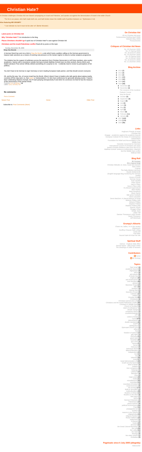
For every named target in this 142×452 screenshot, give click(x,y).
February (123, 114)
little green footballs (133, 195)
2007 (120, 118)
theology (135, 434)
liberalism (134, 373)
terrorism (134, 425)
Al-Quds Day (133, 276)
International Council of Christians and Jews (124, 146)
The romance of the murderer (130, 90)
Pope (135, 407)
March (122, 112)
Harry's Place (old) (133, 186)
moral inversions (132, 386)
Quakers (135, 411)
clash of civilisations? (130, 308)
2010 (120, 79)
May (122, 107)
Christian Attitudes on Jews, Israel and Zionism (123, 165)
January (123, 116)
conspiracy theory (132, 311)
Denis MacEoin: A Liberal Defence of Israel (125, 198)
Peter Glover (135, 182)
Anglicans (133, 278)
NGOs (136, 398)
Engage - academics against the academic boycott (122, 135)
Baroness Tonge (131, 285)
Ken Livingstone (132, 368)
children (135, 295)
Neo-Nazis (134, 396)
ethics (136, 329)
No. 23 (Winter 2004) (133, 58)
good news (134, 338)
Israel (135, 359)
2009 (120, 81)
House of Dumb (134, 177)
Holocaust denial (132, 349)
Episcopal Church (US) (130, 327)
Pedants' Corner (125, 92)
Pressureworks (135, 41)
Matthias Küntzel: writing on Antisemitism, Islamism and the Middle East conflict (122, 150)
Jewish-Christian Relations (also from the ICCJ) (123, 147)
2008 (120, 84)
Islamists (134, 357)
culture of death (132, 317)
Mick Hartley (136, 190)
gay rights (134, 334)
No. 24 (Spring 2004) (133, 56)
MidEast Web (135, 153)
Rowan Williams (131, 418)
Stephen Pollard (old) (132, 205)
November (124, 88)
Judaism (135, 366)
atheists (135, 283)
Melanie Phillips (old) (133, 200)
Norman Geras (135, 179)
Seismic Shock (135, 207)
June (122, 105)
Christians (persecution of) (127, 301)
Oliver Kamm (135, 193)
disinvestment (133, 320)
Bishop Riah (133, 290)
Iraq (136, 356)
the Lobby (133, 430)
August (123, 101)
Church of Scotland (131, 306)
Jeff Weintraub (135, 218)
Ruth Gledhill (135, 181)
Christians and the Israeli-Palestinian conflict (121, 303)
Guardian (134, 340)
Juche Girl (136, 232)
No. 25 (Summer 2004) (132, 54)
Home (48, 100)
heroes (135, 345)
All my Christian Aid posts (131, 35)
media (135, 379)
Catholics (134, 294)
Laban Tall (136, 213)
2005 (120, 122)
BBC (135, 287)
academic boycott (132, 269)
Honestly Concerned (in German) (128, 144)
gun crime (134, 341)
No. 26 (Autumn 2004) (132, 53)
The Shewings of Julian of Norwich (128, 247)
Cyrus (10, 84)
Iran (19, 84)
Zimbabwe (134, 437)
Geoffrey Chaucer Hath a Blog (129, 230)
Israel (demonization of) (128, 361)
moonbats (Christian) (130, 384)
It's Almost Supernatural (132, 188)
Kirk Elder (136, 233)
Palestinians (133, 402)
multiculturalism (131, 391)
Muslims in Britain (131, 393)
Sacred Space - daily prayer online (128, 246)
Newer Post (6, 100)
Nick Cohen (136, 167)
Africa (136, 272)
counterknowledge (131, 313)
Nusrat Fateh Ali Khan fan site (129, 235)
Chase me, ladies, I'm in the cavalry (127, 226)
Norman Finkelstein (131, 400)
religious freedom (132, 416)
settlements (134, 419)
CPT (136, 315)
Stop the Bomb (36, 53)
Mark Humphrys (134, 191)
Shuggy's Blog (135, 209)
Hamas (134, 343)
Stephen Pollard (134, 204)
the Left (134, 428)
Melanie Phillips (134, 202)
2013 (120, 73)
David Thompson (134, 216)
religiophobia (132, 414)
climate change (132, 310)
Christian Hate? (22, 9)
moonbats (133, 382)
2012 (120, 75)
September (124, 99)
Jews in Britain (133, 364)
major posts (133, 377)
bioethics (135, 288)
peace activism (132, 403)
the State (135, 432)
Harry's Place (135, 184)
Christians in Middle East (128, 304)
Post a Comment (9, 96)
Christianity (134, 299)
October (123, 96)
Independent (132, 352)
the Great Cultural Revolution (127, 426)
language (134, 370)
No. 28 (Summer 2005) (132, 49)
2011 (120, 77)
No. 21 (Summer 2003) (132, 62)
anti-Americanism (132, 279)
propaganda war (132, 409)
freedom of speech (130, 333)
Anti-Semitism (132, 281)
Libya (136, 375)
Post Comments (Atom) (21, 104)
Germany (15, 84)
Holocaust (134, 347)
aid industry (134, 274)
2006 (120, 120)
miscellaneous (132, 380)
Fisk (136, 331)
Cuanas (137, 168)
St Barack (134, 421)
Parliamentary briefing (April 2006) (128, 37)
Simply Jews (136, 211)
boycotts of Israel (132, 292)
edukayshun (133, 326)
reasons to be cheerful (130, 412)
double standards (131, 322)
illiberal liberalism (132, 350)
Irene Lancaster (134, 197)
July (121, 103)
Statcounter (136, 446)
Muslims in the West (131, 395)
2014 (120, 70)
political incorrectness (129, 405)
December (124, 86)
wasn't (31, 78)
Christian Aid (135, 133)
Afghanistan (134, 271)
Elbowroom (136, 228)
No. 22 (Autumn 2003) (132, 60)
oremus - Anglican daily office (130, 244)
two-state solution (132, 435)
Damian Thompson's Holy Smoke (128, 214)
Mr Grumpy (136, 258)
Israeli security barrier (129, 363)
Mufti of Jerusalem (131, 389)
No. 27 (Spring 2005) (133, 51)
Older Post (90, 100)
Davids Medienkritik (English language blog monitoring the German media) (123, 173)
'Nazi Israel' (134, 267)
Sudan (135, 423)
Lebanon (134, 372)
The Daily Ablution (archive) (130, 170)
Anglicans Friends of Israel (131, 131)
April (122, 109)
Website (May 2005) (133, 39)
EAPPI (135, 324)
